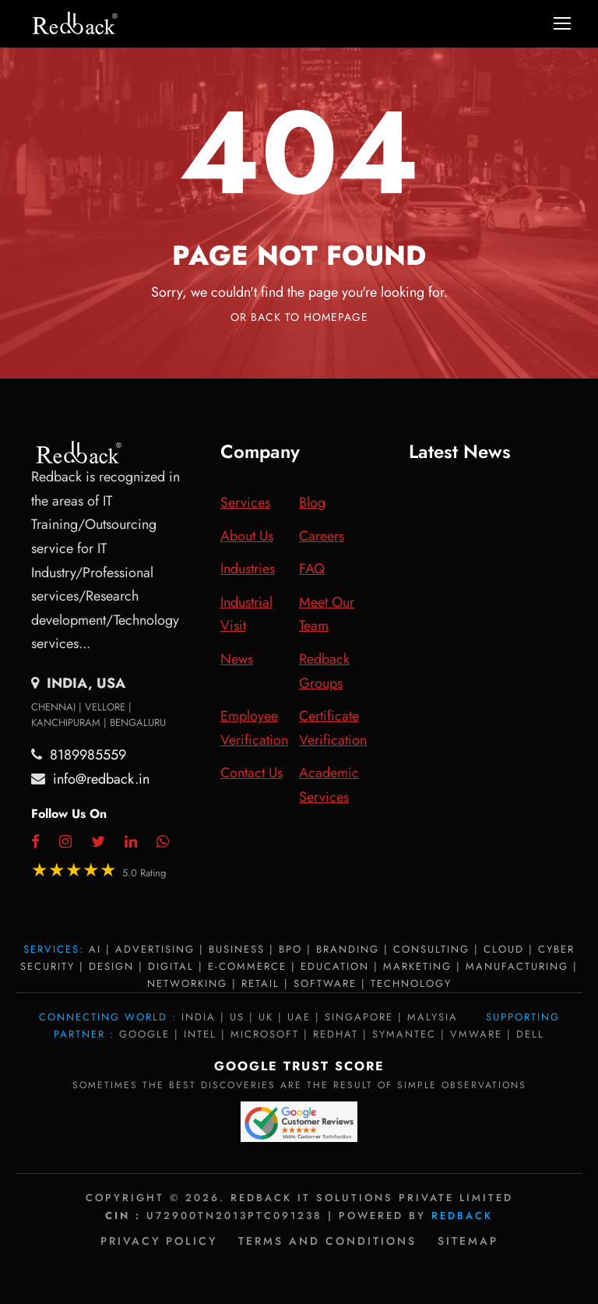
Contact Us (251, 773)
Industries (247, 569)
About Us (246, 536)
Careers (321, 536)
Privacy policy (158, 1241)
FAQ (312, 569)
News (236, 659)
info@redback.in (101, 779)
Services (245, 502)
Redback (462, 1215)
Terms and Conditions (327, 1241)
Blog (312, 502)
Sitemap (468, 1241)
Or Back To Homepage (299, 317)
